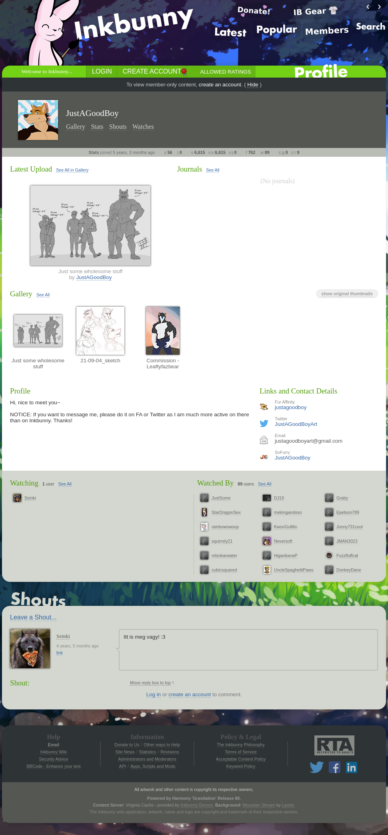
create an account (220, 85)
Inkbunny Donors (196, 805)
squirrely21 (222, 541)
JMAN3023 (347, 541)
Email (53, 744)
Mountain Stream (259, 805)
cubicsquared (224, 569)
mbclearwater (224, 555)
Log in (153, 694)
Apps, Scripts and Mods (153, 766)
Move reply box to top (150, 682)
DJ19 (279, 497)
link (59, 652)
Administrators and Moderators (147, 759)
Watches (143, 126)
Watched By (215, 483)
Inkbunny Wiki (53, 751)
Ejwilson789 (347, 512)
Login (102, 71)
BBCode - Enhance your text (53, 766)
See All (212, 170)
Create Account (152, 71)
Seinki (30, 497)
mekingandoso (288, 512)
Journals (189, 169)
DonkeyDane (348, 569)
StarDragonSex (226, 512)
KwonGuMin (285, 526)
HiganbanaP (286, 555)
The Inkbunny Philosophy (241, 744)
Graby (342, 497)
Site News (124, 751)
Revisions (169, 751)
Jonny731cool (349, 526)
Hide (252, 85)
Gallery (75, 126)
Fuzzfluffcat (347, 555)
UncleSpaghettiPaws (293, 569)
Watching (24, 483)
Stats (97, 126)
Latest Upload (31, 169)
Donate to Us (126, 744)
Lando (288, 805)
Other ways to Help (162, 744)
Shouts (118, 126)
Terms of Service (240, 751)
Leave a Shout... (33, 617)
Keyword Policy (241, 766)
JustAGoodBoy (94, 277)
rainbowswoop (225, 526)
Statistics (147, 751)
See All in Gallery (72, 170)
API (122, 766)
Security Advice (53, 759)
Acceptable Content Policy (241, 759)
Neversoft (283, 541)
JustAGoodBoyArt (296, 424)
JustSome (221, 497)
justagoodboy (290, 407)
